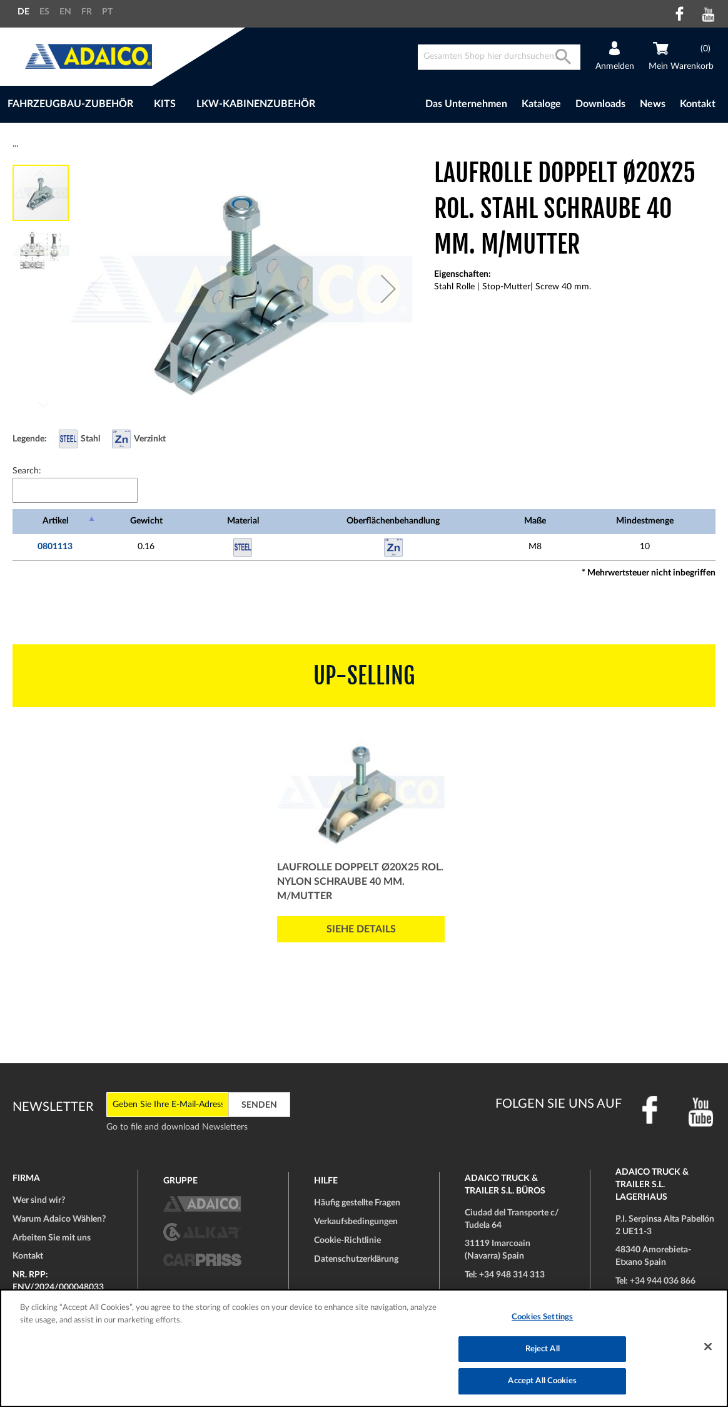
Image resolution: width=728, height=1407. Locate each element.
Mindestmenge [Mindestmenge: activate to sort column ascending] (645, 521)
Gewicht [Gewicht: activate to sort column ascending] (146, 521)
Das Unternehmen (466, 104)
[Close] (708, 1347)
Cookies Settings (542, 1317)
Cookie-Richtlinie (347, 1240)
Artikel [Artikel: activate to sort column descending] (55, 521)
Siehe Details (361, 929)
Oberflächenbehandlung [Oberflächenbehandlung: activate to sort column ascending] (393, 521)
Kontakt (697, 104)
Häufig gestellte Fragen (357, 1202)
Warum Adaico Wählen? (59, 1219)
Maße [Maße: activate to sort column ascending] (535, 521)
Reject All (542, 1349)
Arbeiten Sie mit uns (52, 1238)
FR (86, 12)
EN (65, 12)
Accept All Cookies (542, 1381)
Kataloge (541, 104)
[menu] (204, 104)
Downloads (600, 104)
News (652, 104)
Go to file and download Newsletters (177, 1127)
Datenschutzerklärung (356, 1259)
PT (107, 12)
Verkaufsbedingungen (356, 1221)
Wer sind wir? (39, 1200)
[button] (388, 288)
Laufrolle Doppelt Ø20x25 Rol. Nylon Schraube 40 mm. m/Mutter (360, 881)
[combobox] (499, 57)
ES (44, 12)
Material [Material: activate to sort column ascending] (243, 521)
